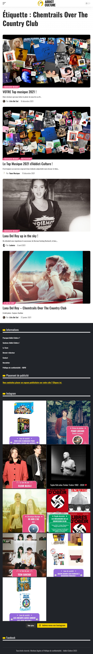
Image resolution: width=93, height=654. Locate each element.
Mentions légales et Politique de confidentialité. (46, 650)
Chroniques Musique (11, 87)
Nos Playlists (26, 159)
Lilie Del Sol (13, 101)
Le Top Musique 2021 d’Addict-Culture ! (28, 163)
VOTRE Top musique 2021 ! (20, 91)
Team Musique (14, 173)
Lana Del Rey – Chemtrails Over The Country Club (34, 307)
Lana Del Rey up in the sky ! (20, 235)
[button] (5, 3)
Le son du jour (9, 303)
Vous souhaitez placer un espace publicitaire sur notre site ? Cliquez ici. (32, 382)
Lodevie (12, 245)
